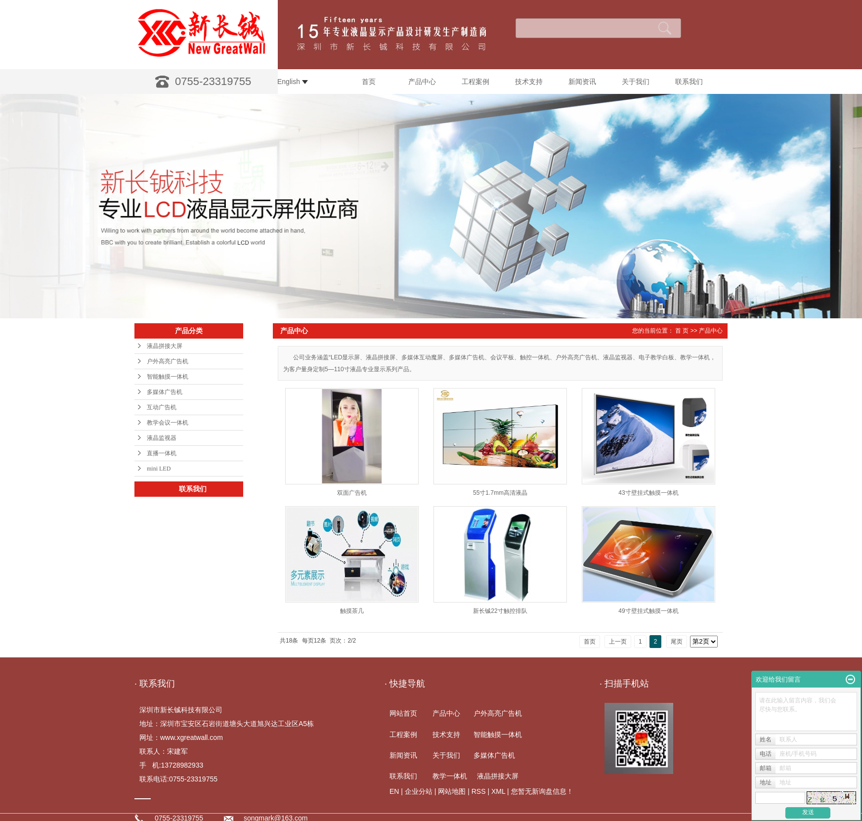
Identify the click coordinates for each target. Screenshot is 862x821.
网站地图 (452, 791)
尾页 (677, 641)
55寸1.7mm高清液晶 (500, 492)
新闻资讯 (582, 82)
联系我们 (689, 82)
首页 (369, 82)
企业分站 (418, 791)
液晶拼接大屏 (164, 346)
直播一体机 (161, 453)
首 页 (682, 330)
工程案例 (475, 82)
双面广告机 (352, 492)
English (292, 82)
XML (498, 791)
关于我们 (635, 82)
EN (394, 791)
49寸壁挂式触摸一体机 (648, 610)
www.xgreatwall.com (191, 737)
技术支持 (529, 82)
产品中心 (422, 82)
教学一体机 (449, 776)
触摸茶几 (352, 610)
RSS (479, 791)
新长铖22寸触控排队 (500, 610)
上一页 (618, 641)
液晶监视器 (161, 437)
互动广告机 (161, 407)
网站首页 (403, 713)
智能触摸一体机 (167, 376)
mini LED (159, 468)
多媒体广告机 (164, 392)
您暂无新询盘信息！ (542, 791)
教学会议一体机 (167, 422)
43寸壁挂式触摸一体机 (648, 492)
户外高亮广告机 (167, 361)
